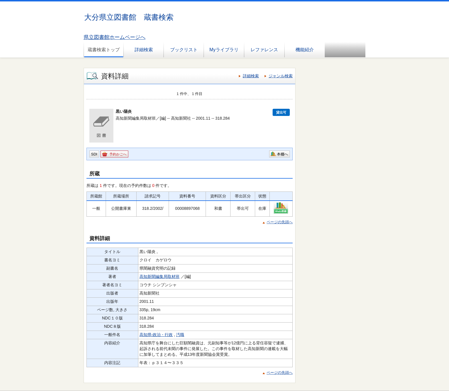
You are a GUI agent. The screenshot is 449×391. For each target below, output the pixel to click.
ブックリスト (184, 49)
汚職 (180, 334)
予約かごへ (118, 154)
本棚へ (282, 154)
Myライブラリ (223, 49)
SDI (94, 154)
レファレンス (264, 49)
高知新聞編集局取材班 (159, 276)
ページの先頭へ (280, 222)
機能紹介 (305, 49)
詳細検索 (144, 49)
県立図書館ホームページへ (114, 37)
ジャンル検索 (281, 76)
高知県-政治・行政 (156, 334)
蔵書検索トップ (104, 49)
